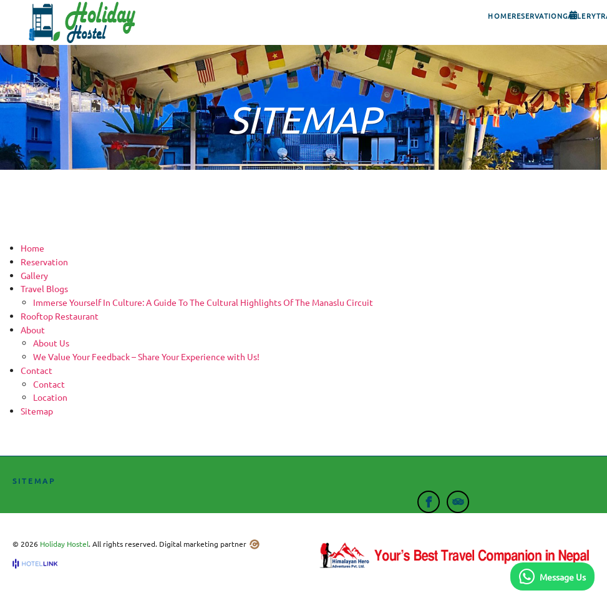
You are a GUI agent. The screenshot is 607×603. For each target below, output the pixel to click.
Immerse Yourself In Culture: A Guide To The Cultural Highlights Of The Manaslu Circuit (203, 302)
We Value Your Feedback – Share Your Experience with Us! (146, 356)
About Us (51, 342)
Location (50, 397)
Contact (49, 384)
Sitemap (37, 410)
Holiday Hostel (64, 544)
